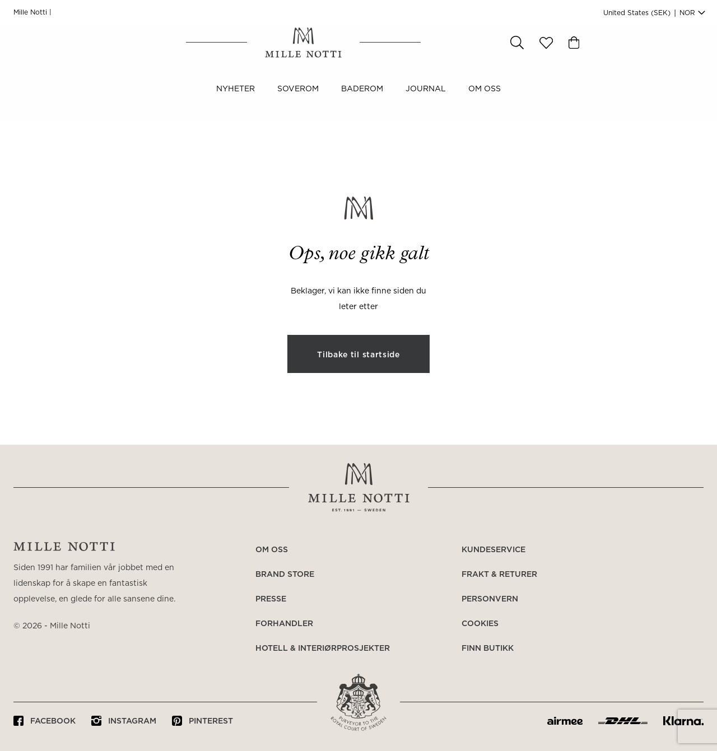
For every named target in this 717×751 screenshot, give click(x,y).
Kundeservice (493, 550)
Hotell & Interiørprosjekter (322, 648)
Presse (270, 599)
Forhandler (284, 624)
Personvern (490, 599)
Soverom (298, 100)
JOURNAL (426, 100)
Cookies (480, 624)
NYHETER (235, 100)
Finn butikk (488, 648)
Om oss (484, 100)
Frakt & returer (499, 575)
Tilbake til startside (358, 355)
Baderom (362, 100)
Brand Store (284, 575)
